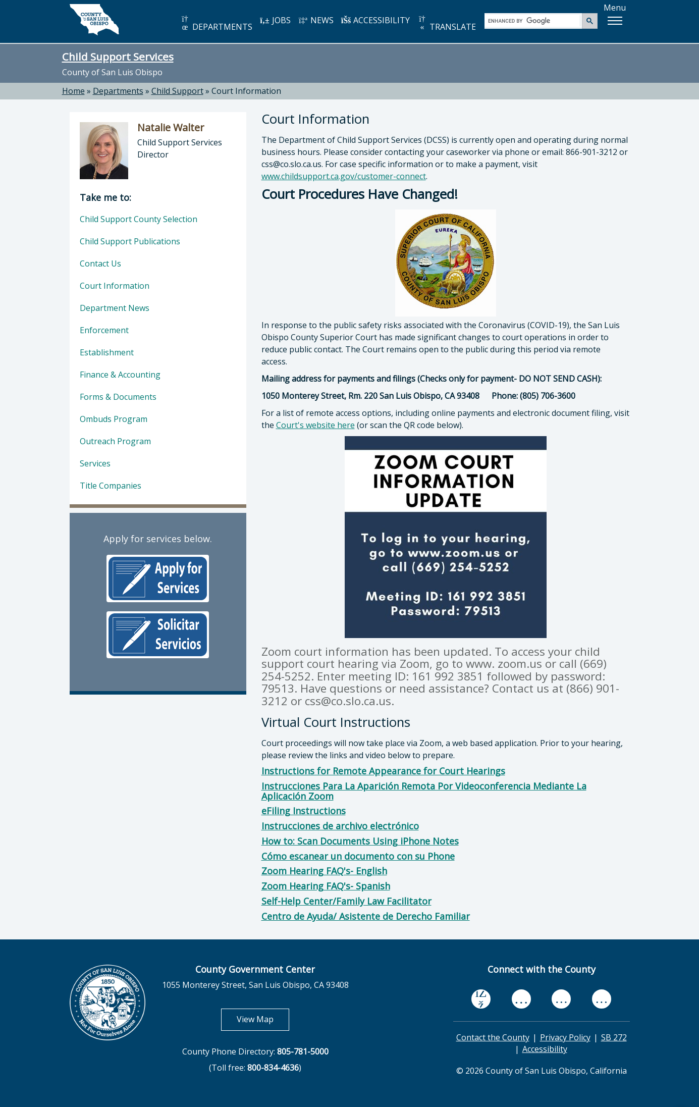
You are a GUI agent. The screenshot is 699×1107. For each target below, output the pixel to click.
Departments (118, 90)
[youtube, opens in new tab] (521, 999)
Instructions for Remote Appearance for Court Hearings (383, 771)
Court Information (246, 90)
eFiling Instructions (303, 811)
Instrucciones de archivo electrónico (340, 826)
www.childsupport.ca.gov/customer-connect (343, 176)
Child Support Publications (130, 241)
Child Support (177, 90)
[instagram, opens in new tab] (602, 999)
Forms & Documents (118, 396)
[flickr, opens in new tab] (561, 999)
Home (73, 90)
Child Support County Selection (138, 219)
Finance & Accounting (120, 374)
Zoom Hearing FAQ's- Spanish (325, 886)
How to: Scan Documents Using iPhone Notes (360, 841)
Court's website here (315, 425)
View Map (263, 1019)
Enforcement (104, 330)
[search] (533, 20)
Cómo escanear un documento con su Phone (358, 856)
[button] (614, 20)
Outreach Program (115, 441)
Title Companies (110, 485)
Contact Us (100, 263)
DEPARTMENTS (216, 23)
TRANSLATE (446, 23)
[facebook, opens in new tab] (481, 999)
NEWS (316, 20)
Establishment (107, 352)
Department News (114, 307)
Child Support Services (118, 56)
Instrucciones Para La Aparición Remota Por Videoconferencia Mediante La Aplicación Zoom (423, 791)
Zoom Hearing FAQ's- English (324, 871)
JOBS (275, 20)
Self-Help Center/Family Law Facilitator (346, 901)
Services (95, 463)
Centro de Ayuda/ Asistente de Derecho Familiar (365, 916)
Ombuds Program (113, 419)
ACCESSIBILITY (375, 20)
